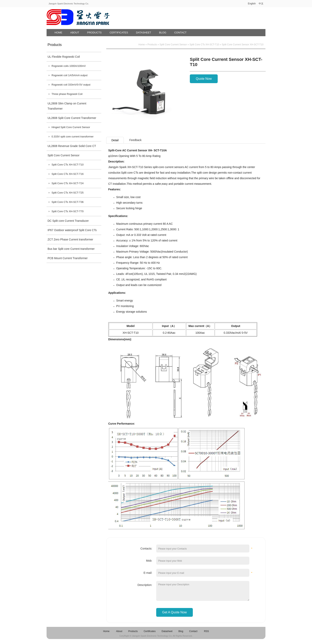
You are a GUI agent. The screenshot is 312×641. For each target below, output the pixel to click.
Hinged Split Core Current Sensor (71, 127)
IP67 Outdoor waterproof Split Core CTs (72, 230)
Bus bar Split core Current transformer (71, 248)
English (252, 3)
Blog (162, 32)
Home (58, 32)
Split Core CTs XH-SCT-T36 (68, 201)
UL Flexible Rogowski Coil (64, 56)
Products (94, 32)
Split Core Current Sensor (63, 155)
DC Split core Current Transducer (68, 220)
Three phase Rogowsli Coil (67, 93)
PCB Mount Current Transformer (68, 258)
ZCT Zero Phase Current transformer (70, 239)
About (74, 32)
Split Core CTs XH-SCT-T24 (68, 183)
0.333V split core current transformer (73, 136)
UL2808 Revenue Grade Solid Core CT (72, 146)
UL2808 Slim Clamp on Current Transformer (67, 106)
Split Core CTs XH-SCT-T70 (68, 211)
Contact (180, 32)
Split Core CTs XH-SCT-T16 (68, 173)
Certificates (119, 32)
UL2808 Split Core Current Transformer (72, 118)
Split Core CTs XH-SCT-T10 (68, 164)
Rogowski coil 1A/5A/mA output (70, 75)
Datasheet (143, 32)
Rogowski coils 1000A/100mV (69, 65)
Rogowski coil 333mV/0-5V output (71, 84)
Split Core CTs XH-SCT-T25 (68, 192)
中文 (261, 3)
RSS (206, 631)
